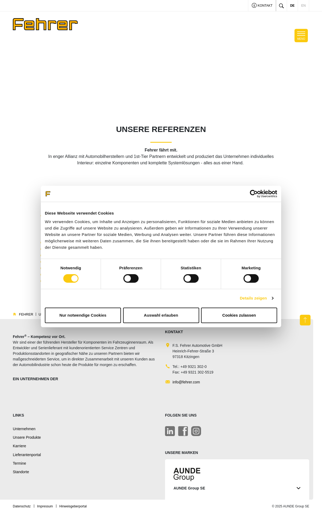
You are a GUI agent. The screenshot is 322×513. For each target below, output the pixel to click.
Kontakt (262, 6)
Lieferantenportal (27, 455)
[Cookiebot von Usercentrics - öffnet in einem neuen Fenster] (253, 194)
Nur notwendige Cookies (83, 315)
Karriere (19, 446)
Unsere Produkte (27, 437)
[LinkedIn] (170, 431)
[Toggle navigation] (301, 35)
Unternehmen (24, 429)
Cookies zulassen (239, 315)
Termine (19, 463)
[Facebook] (183, 431)
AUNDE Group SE (237, 488)
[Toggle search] (281, 5)
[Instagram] (196, 431)
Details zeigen (253, 298)
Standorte (21, 472)
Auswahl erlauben (161, 315)
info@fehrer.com (186, 382)
